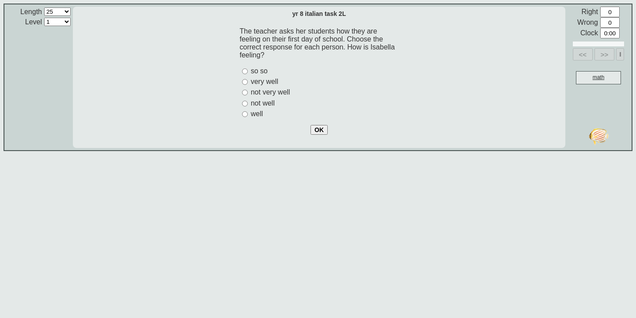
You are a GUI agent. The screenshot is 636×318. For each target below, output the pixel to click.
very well (264, 81)
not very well (270, 92)
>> (605, 54)
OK (319, 129)
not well (263, 103)
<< (583, 54)
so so (259, 71)
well (257, 113)
